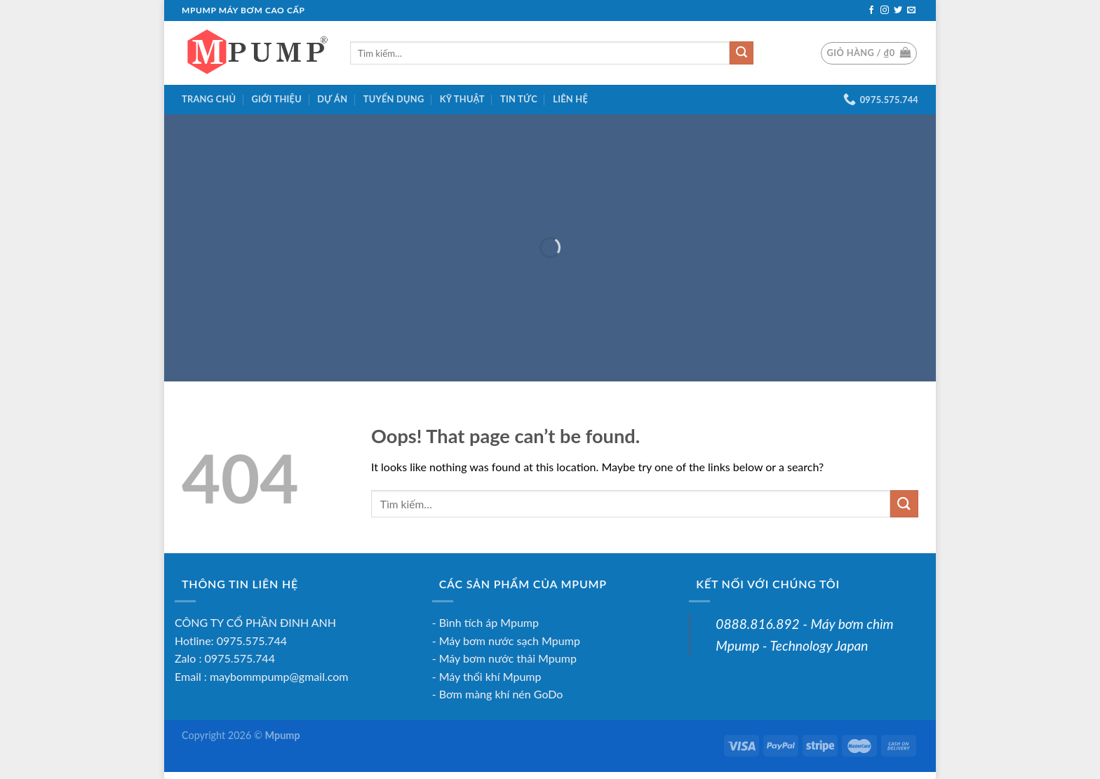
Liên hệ (570, 98)
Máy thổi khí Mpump (490, 676)
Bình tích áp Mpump (489, 622)
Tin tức (518, 98)
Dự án (332, 98)
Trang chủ (209, 98)
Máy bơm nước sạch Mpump (509, 640)
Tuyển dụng (393, 98)
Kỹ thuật (462, 98)
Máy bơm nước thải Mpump (508, 658)
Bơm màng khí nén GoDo (501, 693)
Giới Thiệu (277, 98)
